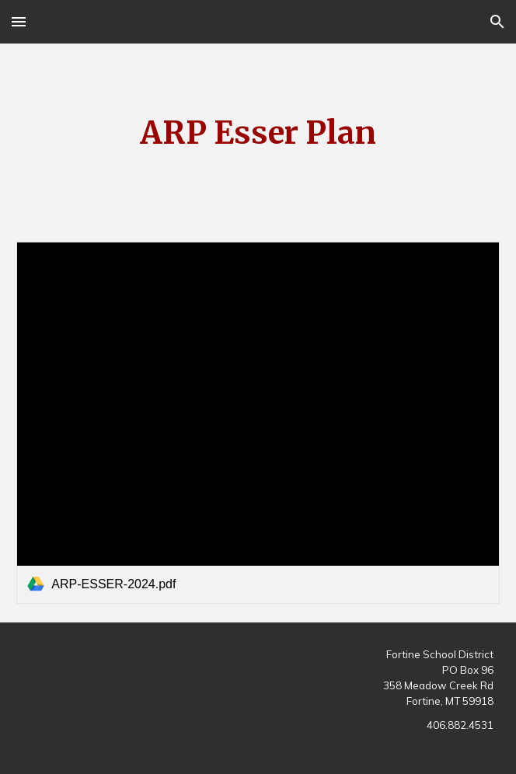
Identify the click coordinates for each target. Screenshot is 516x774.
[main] (257, 133)
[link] (257, 423)
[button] (18, 21)
